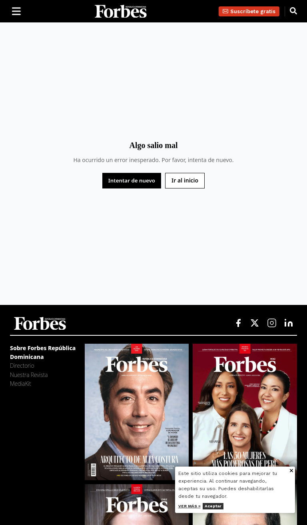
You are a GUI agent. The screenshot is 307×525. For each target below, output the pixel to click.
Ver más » (199, 506)
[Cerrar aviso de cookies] (301, 471)
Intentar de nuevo (131, 180)
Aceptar (222, 506)
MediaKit (20, 383)
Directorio (22, 365)
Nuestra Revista (29, 375)
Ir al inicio (184, 180)
